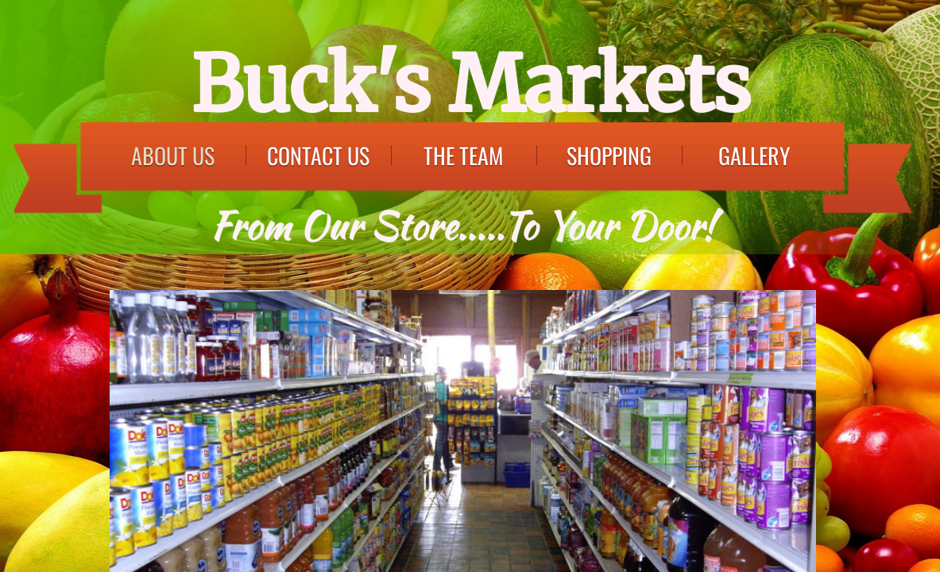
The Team (463, 155)
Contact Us (318, 155)
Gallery (754, 155)
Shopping (609, 155)
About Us (173, 155)
